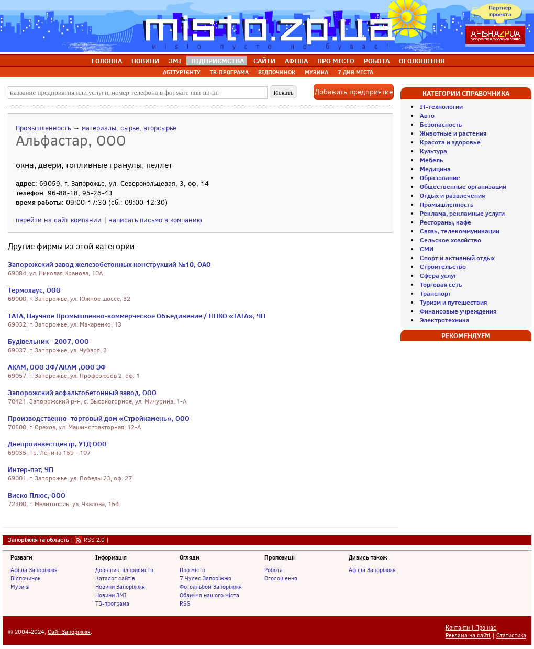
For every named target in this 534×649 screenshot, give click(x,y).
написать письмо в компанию (155, 220)
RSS (185, 603)
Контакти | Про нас (471, 628)
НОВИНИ (145, 60)
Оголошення (280, 578)
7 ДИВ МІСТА (355, 72)
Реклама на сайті (468, 636)
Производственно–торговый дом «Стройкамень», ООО (99, 418)
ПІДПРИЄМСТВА (217, 60)
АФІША (296, 60)
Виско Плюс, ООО (36, 495)
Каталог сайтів (115, 578)
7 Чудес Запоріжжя (205, 578)
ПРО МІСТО (335, 60)
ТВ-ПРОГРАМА (229, 72)
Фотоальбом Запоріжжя (211, 586)
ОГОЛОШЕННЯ (421, 60)
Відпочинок (25, 578)
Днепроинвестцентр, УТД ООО (57, 444)
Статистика (511, 636)
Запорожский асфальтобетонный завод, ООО (82, 392)
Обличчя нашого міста (209, 595)
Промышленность (43, 128)
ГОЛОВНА (107, 60)
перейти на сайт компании (59, 220)
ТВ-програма (112, 603)
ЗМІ (175, 60)
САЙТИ (264, 60)
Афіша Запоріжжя (34, 570)
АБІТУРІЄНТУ (182, 72)
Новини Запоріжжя (120, 586)
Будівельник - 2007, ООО (48, 341)
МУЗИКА (316, 72)
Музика (20, 586)
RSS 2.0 (94, 539)
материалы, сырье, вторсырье (129, 128)
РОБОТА (377, 60)
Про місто (192, 570)
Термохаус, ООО (34, 290)
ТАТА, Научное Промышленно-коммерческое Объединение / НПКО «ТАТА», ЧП (136, 315)
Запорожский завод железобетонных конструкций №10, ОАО (110, 264)
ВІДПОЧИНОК (276, 72)
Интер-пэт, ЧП (30, 469)
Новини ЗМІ (110, 595)
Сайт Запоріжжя (69, 632)
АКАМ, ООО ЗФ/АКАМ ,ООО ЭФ (57, 367)
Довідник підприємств (124, 570)
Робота (273, 570)
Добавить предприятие (354, 92)
